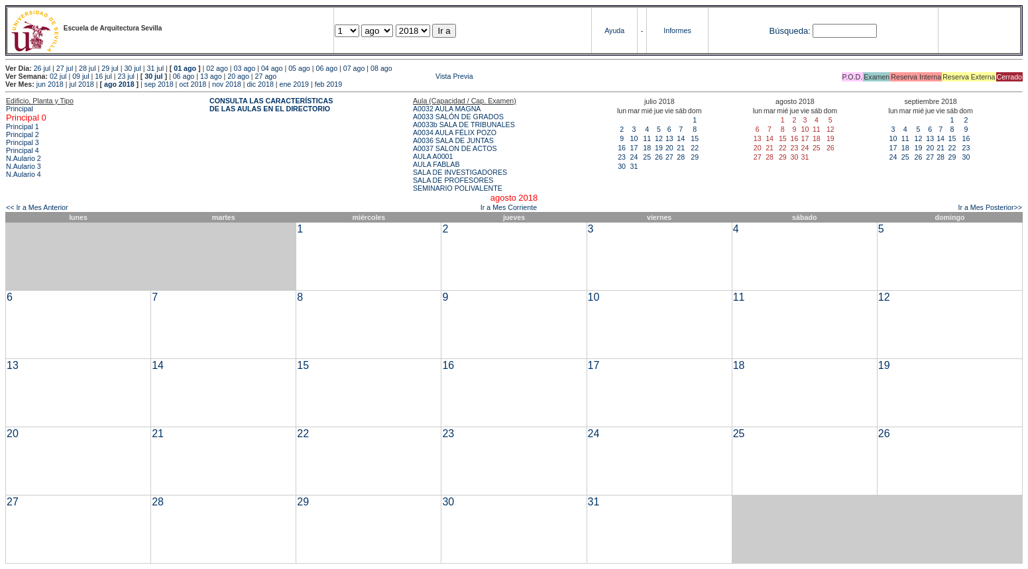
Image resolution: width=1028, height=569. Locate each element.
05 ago (299, 68)
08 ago (381, 68)
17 (634, 148)
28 (681, 157)
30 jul (132, 68)
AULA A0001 (433, 156)
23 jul (126, 76)
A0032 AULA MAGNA (447, 109)
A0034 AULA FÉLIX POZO (454, 132)
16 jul (103, 76)
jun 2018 (50, 84)
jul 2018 (81, 84)
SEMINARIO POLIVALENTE (457, 188)
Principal (19, 109)
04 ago (272, 68)
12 (659, 138)
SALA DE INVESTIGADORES (460, 172)
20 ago (238, 76)
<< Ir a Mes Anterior (37, 207)
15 (695, 138)
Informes (677, 30)
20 (669, 148)
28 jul (87, 68)
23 (622, 157)
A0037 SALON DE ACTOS (455, 148)
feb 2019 (328, 84)
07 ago (354, 68)
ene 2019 (294, 84)
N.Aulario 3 (23, 166)
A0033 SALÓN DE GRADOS (458, 117)
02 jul (58, 76)
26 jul (42, 68)
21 (681, 148)
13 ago (211, 76)
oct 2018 (192, 84)
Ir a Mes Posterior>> (990, 207)
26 (659, 157)
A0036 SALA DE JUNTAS (453, 140)
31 (634, 166)
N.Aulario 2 (23, 158)
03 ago (245, 68)
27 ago (266, 76)
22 (695, 148)
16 (622, 148)
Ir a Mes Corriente (509, 207)
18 (647, 148)
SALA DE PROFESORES (453, 180)
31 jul (155, 68)
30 (622, 166)
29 (695, 157)
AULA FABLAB (436, 164)
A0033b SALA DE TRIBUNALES (464, 125)
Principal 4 (22, 150)
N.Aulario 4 (23, 174)
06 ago (326, 68)
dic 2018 (260, 84)
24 (634, 157)
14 (681, 138)
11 (647, 138)
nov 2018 (226, 84)
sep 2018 (159, 84)
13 (669, 138)
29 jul (109, 68)
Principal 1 (22, 126)
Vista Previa (375, 76)
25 (647, 157)
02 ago (217, 68)
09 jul (80, 76)
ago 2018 (119, 84)
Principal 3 (22, 142)
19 (659, 148)
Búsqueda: (790, 31)
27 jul (64, 68)
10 (634, 138)
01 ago (185, 68)
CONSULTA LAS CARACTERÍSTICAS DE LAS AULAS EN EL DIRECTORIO (271, 105)
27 (669, 157)
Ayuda (614, 30)
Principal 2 (22, 134)
